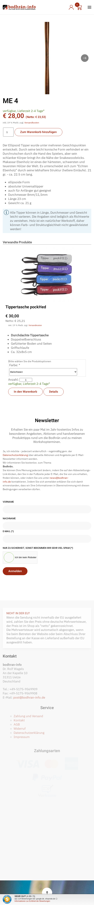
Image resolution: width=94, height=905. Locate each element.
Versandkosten (31, 122)
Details (53, 392)
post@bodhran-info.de (29, 697)
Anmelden (15, 571)
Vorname (8, 502)
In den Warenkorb (25, 392)
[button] (89, 7)
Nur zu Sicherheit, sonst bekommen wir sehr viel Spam (38, 548)
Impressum (22, 737)
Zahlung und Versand (28, 716)
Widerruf (20, 729)
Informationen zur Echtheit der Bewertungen (32, 901)
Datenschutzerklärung (15, 455)
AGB (17, 724)
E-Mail (8, 531)
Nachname (9, 518)
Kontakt (19, 720)
